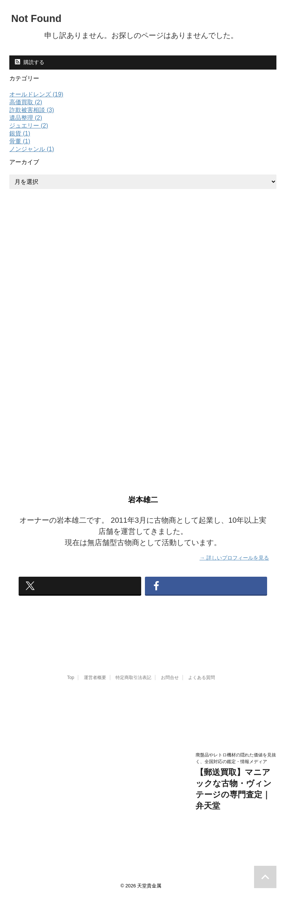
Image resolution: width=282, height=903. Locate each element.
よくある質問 (201, 684)
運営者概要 (95, 684)
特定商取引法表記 (133, 684)
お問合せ (170, 684)
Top (70, 684)
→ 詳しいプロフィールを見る (234, 557)
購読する (29, 62)
